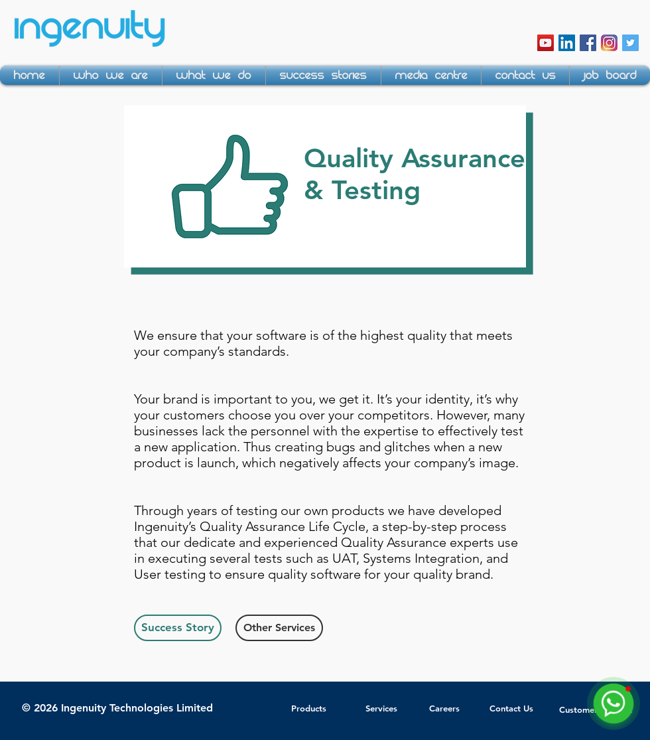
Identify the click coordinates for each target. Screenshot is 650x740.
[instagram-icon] (609, 43)
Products (308, 708)
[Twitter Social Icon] (630, 43)
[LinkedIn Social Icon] (566, 43)
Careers (444, 708)
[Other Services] (279, 628)
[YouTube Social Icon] (545, 43)
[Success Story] (178, 628)
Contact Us (511, 708)
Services (381, 708)
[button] (111, 75)
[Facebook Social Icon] (588, 43)
